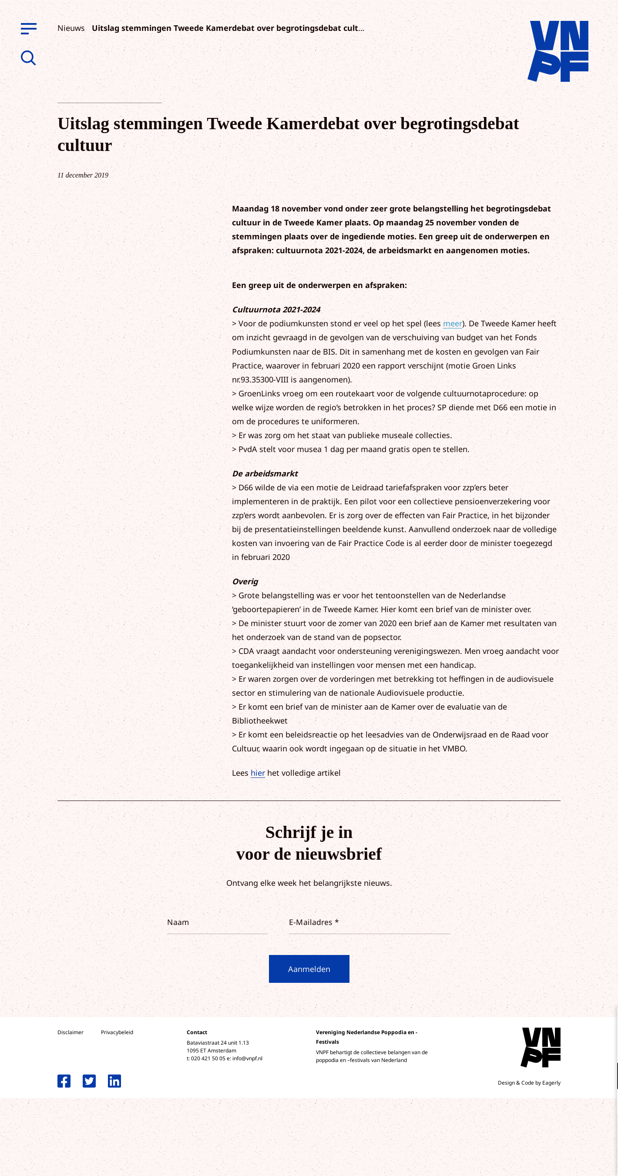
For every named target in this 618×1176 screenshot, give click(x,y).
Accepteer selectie (544, 1160)
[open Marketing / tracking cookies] (604, 1103)
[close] (604, 1022)
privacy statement (575, 1047)
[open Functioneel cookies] (604, 1077)
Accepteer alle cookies (544, 1134)
